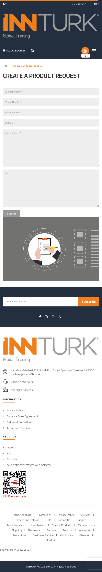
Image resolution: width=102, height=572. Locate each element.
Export (10, 453)
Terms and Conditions (20, 428)
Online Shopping (21, 514)
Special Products (62, 525)
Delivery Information (19, 422)
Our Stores (66, 535)
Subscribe (89, 301)
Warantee (85, 530)
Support (81, 519)
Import (11, 447)
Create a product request (27, 65)
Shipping (17, 530)
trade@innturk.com (22, 389)
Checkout (51, 540)
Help (48, 519)
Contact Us (64, 519)
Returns (51, 530)
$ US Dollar (79, 4)
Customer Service (43, 535)
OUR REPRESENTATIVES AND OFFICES (29, 465)
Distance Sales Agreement (22, 416)
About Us (12, 459)
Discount (84, 535)
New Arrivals (38, 525)
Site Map (85, 514)
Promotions (44, 514)
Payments (34, 530)
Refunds (67, 530)
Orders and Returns (27, 519)
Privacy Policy (15, 410)
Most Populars (15, 525)
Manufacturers (86, 525)
